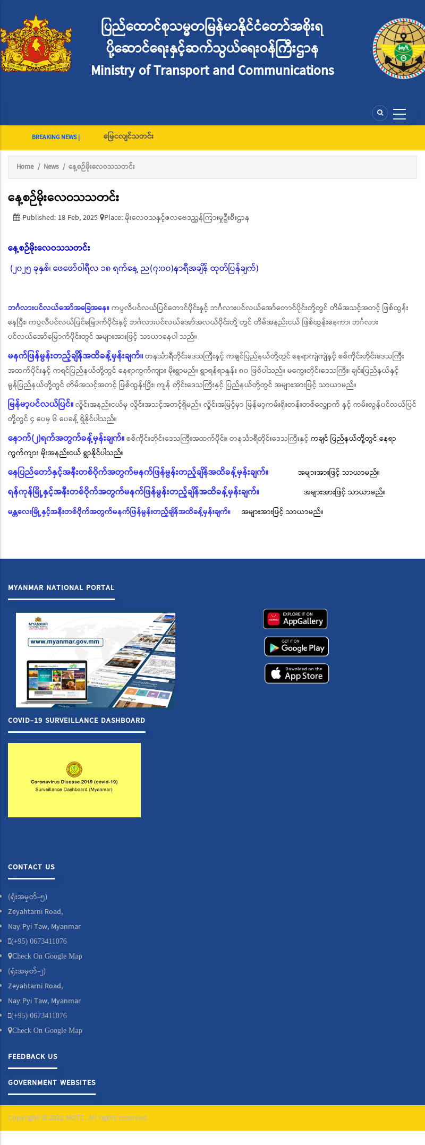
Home (24, 167)
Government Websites (52, 1083)
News (51, 167)
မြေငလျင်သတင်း (129, 136)
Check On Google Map (47, 956)
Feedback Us (32, 1057)
